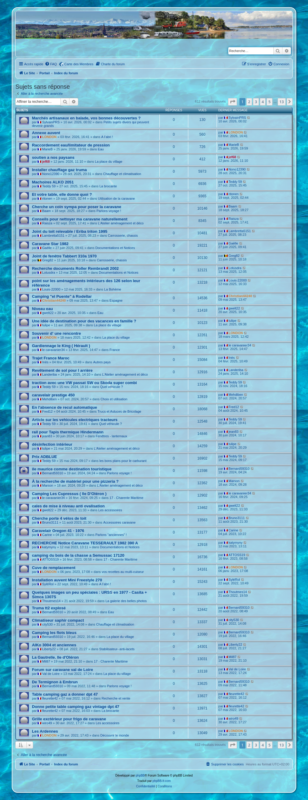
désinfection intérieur (52, 444)
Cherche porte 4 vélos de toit (59, 518)
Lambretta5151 (53, 235)
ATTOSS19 (50, 559)
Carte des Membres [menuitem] (79, 64)
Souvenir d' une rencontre (56, 333)
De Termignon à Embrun (55, 682)
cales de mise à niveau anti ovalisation (68, 506)
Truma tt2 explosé (49, 608)
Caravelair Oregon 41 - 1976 (58, 530)
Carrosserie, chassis (123, 235)
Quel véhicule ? (111, 387)
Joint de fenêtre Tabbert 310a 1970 (64, 256)
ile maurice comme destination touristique (72, 469)
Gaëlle (47, 248)
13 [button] (281, 101)
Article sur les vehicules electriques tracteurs (74, 419)
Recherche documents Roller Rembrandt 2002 (75, 268)
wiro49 (47, 723)
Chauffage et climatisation (122, 174)
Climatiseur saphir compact (58, 620)
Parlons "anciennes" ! (111, 535)
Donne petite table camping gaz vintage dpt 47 (75, 706)
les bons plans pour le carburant (122, 461)
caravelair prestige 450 (53, 395)
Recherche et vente (116, 698)
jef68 (46, 161)
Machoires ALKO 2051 (53, 182)
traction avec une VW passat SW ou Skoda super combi (84, 382)
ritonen (47, 198)
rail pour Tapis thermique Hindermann (67, 432)
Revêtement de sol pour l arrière (62, 370)
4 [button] (263, 101)
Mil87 (46, 661)
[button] (232, 101)
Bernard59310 (52, 473)
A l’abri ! (107, 137)
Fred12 (47, 411)
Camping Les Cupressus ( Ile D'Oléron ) (69, 493)
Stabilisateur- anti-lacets (116, 649)
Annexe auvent (46, 133)
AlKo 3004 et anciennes (54, 645)
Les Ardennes (45, 731)
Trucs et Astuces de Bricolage (119, 411)
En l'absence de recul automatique (64, 407)
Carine (47, 535)
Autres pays (102, 362)
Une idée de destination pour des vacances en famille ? (84, 321)
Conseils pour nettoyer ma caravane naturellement (79, 219)
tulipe (46, 325)
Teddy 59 (49, 186)
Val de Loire (51, 673)
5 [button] (269, 101)
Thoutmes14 (51, 601)
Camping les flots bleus (54, 632)
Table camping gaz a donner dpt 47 (65, 694)
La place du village (108, 161)
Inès (45, 362)
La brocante (108, 186)
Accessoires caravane (119, 522)
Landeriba (49, 374)
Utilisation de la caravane (116, 198)
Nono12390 (50, 174)
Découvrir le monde (114, 735)
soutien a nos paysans (53, 157)
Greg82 (47, 260)
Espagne (115, 300)
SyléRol (48, 584)
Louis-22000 (51, 289)
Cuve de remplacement (53, 567)
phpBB (140, 775)
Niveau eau (42, 308)
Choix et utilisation (113, 399)
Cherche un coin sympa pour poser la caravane (76, 207)
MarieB (47, 149)
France (114, 350)
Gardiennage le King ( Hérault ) (61, 345)
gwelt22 (48, 313)
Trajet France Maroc (50, 358)
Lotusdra (48, 272)
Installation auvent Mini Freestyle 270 (67, 580)
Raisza (47, 223)
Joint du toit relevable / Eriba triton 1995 (69, 231)
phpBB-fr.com (161, 781)
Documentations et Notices (115, 248)
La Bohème (112, 289)
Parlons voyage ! (109, 211)
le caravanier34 (53, 350)
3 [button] (256, 101)
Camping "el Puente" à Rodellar (62, 296)
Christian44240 (54, 300)
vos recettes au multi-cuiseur (123, 572)
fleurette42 (50, 698)
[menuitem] (51, 64)
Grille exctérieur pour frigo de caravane (69, 719)
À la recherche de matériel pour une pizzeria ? (75, 481)
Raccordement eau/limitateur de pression (71, 145)
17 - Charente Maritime (126, 498)
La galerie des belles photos (126, 601)
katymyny (49, 547)
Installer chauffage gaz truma (59, 170)
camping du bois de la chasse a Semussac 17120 (78, 555)
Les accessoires (110, 510)
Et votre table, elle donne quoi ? (62, 194)
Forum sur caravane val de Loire (62, 669)
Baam (46, 211)
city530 (47, 624)
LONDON (49, 137)
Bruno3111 (50, 522)
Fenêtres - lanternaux (111, 436)
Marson (47, 485)
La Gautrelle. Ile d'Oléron (55, 657)
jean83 (47, 436)
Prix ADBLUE (44, 456)
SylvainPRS (51, 122)
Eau (101, 149)
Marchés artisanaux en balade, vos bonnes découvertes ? (86, 118)
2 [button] (249, 101)
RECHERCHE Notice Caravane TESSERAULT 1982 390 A (85, 543)
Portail (44, 73)
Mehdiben (49, 399)
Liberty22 (49, 649)
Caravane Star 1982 (50, 244)
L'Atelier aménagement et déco (121, 223)
